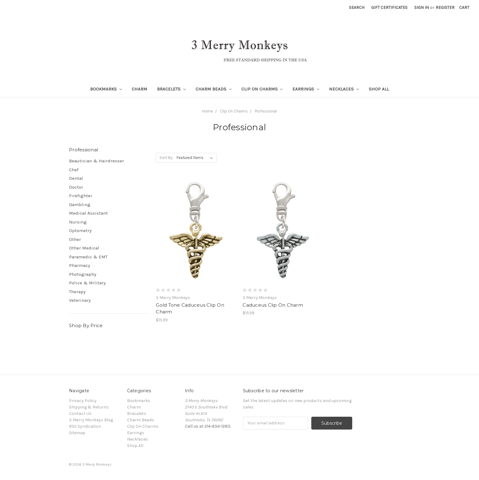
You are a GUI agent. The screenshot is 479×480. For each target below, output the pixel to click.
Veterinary (80, 300)
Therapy (77, 291)
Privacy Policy (83, 400)
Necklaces (344, 89)
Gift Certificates (389, 7)
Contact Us (80, 413)
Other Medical (84, 248)
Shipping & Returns (89, 407)
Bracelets (171, 89)
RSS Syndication (85, 426)
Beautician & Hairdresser (96, 161)
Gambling (79, 204)
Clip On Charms (262, 89)
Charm (139, 89)
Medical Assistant (88, 213)
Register (445, 7)
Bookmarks (106, 89)
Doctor (76, 187)
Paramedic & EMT (88, 257)
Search (356, 7)
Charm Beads (214, 89)
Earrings (305, 89)
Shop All (379, 89)
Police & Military (87, 283)
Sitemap (77, 432)
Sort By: (166, 157)
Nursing (78, 222)
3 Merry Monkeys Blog (91, 420)
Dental (76, 178)
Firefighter (80, 195)
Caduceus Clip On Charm (273, 305)
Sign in (421, 7)
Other (75, 239)
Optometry (80, 230)
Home (207, 111)
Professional (266, 111)
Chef (74, 169)
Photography (82, 274)
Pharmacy (79, 265)
